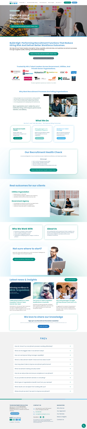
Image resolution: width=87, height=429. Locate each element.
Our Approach (61, 411)
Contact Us (60, 419)
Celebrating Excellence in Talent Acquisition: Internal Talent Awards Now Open (19, 302)
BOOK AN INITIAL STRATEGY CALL (24, 259)
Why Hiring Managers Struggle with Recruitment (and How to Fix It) (66, 302)
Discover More (18, 138)
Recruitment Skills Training (32, 2)
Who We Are (58, 2)
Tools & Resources (42, 2)
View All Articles (70, 279)
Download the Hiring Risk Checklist (43, 58)
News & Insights (51, 2)
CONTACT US (67, 2)
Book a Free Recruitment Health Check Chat (24, 26)
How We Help (21, 2)
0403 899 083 (38, 412)
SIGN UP (74, 2)
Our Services (60, 414)
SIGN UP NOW (44, 326)
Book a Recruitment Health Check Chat (43, 170)
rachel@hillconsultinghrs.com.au (43, 414)
